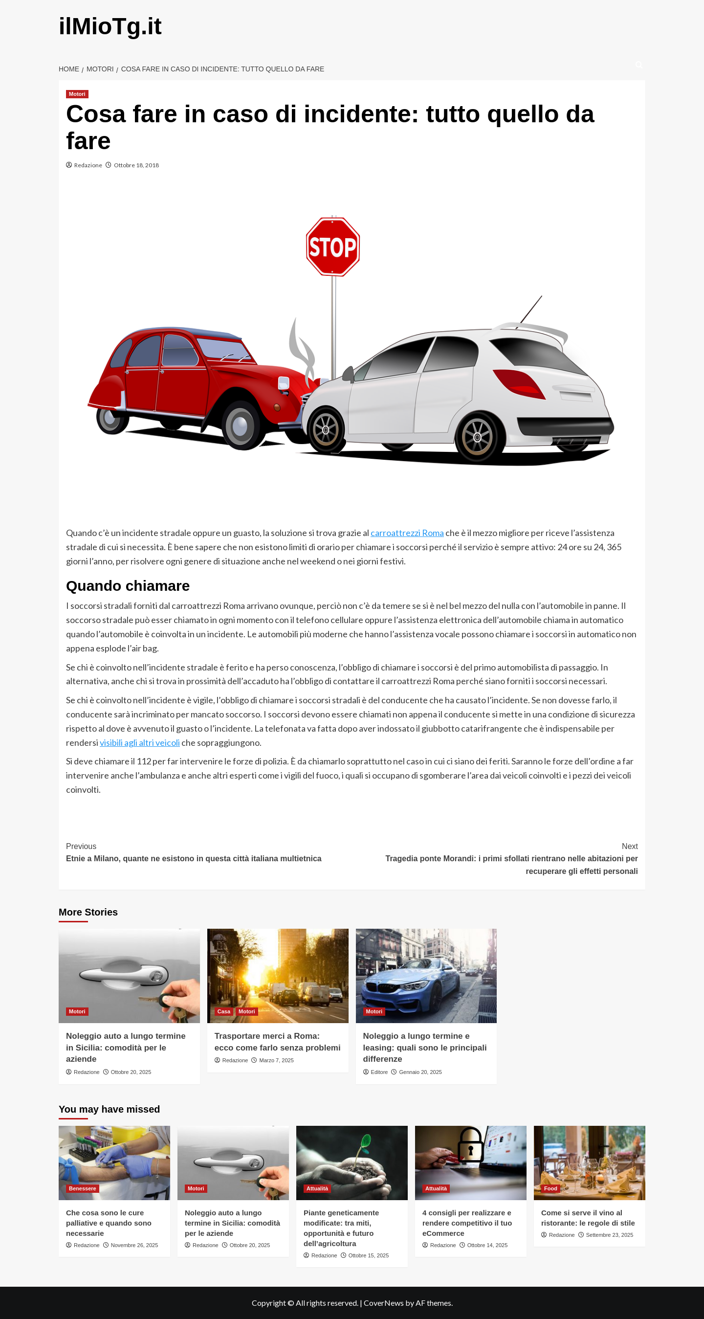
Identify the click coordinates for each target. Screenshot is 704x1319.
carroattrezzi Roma (407, 532)
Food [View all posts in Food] (550, 1188)
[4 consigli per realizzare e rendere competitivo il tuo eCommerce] (471, 1163)
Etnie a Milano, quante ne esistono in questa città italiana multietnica (209, 851)
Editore (379, 1072)
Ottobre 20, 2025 (131, 1072)
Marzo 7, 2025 (276, 1060)
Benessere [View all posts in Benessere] (82, 1188)
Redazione (88, 165)
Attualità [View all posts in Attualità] (317, 1188)
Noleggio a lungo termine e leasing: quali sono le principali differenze (425, 1047)
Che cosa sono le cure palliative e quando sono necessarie (109, 1222)
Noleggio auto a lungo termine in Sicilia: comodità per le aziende (126, 1047)
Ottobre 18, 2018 (136, 165)
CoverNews (384, 1302)
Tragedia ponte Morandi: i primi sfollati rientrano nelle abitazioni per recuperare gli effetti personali (495, 857)
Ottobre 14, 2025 (487, 1245)
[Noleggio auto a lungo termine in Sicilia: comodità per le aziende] (129, 976)
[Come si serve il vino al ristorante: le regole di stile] (589, 1163)
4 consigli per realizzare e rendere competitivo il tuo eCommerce (467, 1222)
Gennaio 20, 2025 (420, 1072)
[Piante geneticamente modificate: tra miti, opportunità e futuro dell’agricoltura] (352, 1163)
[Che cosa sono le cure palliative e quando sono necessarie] (114, 1163)
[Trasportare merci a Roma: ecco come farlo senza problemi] (278, 976)
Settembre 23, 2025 (610, 1235)
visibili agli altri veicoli (140, 742)
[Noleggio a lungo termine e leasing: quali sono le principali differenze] (426, 976)
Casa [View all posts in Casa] (224, 1011)
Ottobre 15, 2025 (369, 1255)
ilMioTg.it (110, 26)
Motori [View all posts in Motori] (77, 94)
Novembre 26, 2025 (134, 1245)
